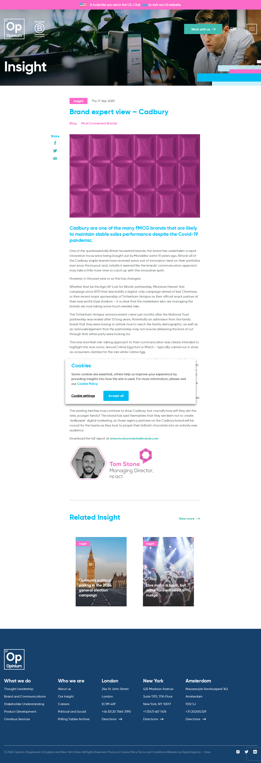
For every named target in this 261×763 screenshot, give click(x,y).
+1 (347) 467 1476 (154, 711)
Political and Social (72, 711)
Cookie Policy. (87, 383)
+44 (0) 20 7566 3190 (116, 711)
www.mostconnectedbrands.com (134, 438)
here (144, 5)
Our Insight (66, 696)
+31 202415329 (196, 711)
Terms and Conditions (152, 752)
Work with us (200, 29)
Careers (63, 704)
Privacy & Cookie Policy (122, 752)
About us (64, 689)
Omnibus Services (17, 719)
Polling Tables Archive (74, 719)
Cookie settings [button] (83, 396)
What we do (17, 681)
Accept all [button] (116, 396)
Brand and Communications (25, 696)
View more (186, 519)
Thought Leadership (18, 689)
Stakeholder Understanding (24, 704)
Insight (78, 101)
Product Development (20, 711)
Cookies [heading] (81, 365)
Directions (109, 719)
